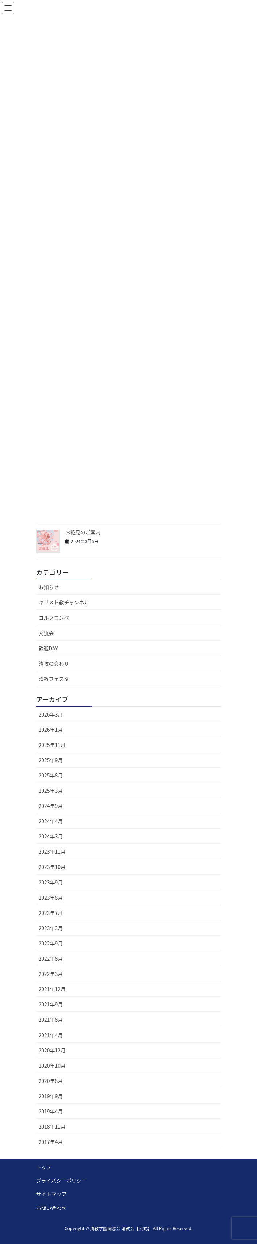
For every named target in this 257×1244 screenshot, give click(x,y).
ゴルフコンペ (54, 617)
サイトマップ (51, 1194)
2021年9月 (51, 1004)
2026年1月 (51, 729)
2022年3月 (51, 973)
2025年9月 (51, 760)
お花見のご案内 (83, 532)
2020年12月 (52, 1050)
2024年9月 (51, 805)
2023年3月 (51, 928)
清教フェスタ (54, 678)
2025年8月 (51, 775)
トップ (43, 1167)
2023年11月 (52, 851)
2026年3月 (51, 714)
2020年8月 (51, 1080)
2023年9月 (51, 882)
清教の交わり (54, 663)
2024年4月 (51, 821)
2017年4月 (51, 1141)
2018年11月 (52, 1126)
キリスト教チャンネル (64, 602)
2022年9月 (51, 943)
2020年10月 (52, 1065)
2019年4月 (51, 1111)
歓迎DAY (48, 648)
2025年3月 (51, 790)
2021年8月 (51, 1019)
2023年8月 (51, 897)
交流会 (46, 633)
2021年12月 (52, 989)
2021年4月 (51, 1035)
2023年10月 (52, 866)
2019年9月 (51, 1096)
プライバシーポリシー (61, 1180)
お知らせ (49, 587)
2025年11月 (52, 744)
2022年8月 (51, 958)
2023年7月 (51, 912)
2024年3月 (51, 836)
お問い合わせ (51, 1207)
